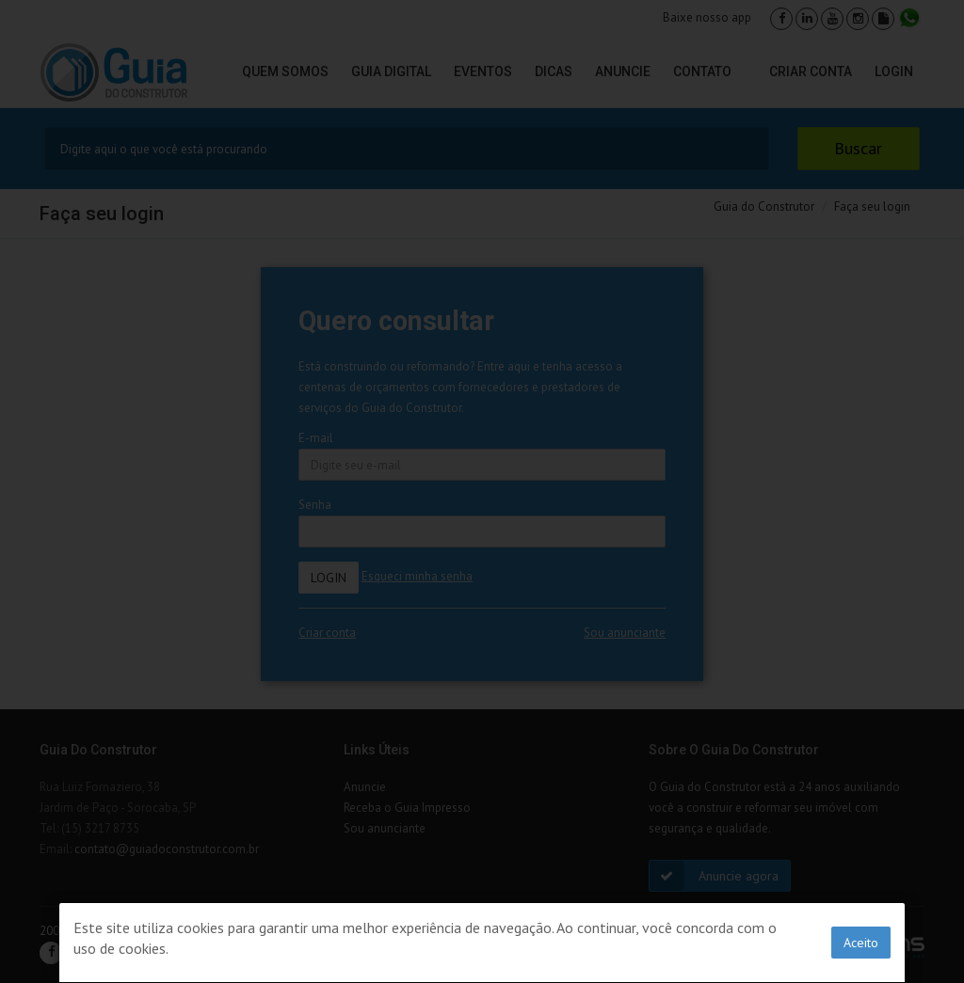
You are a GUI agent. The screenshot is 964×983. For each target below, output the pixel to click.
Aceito (861, 942)
